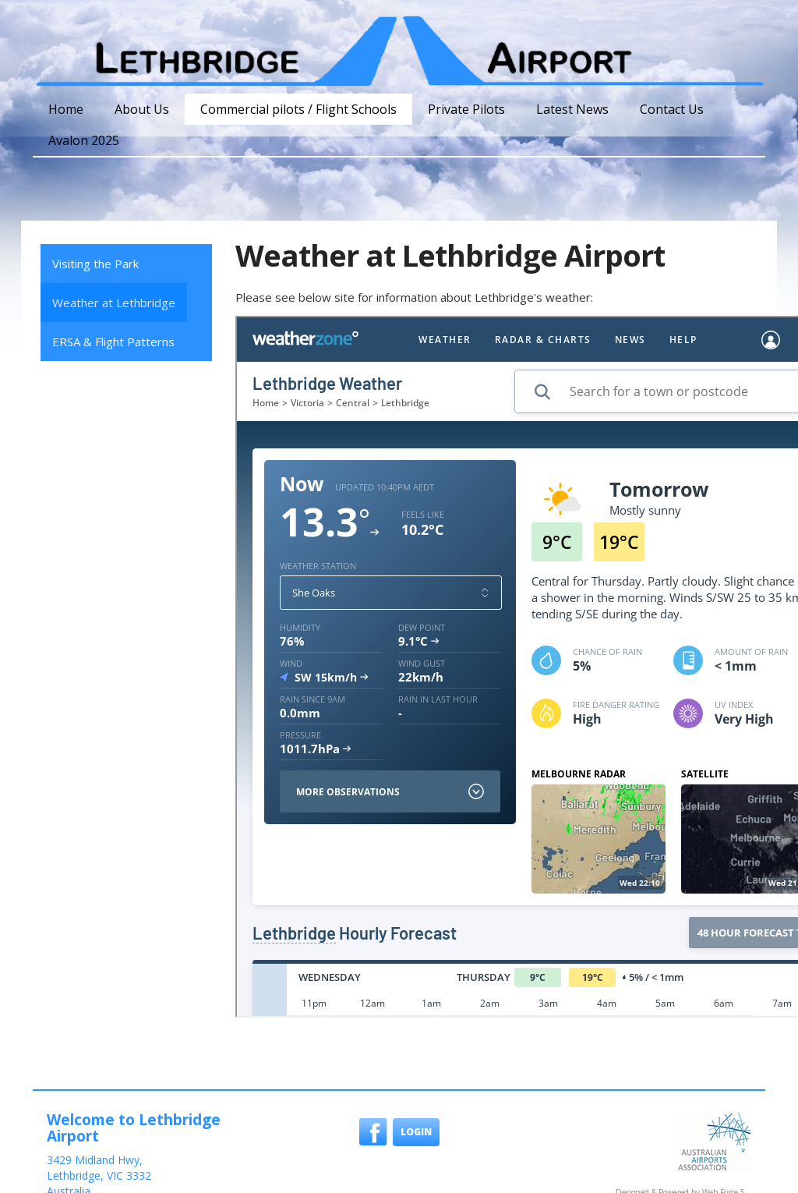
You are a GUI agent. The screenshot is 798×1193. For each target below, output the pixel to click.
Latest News (572, 109)
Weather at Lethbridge (113, 302)
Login (416, 1131)
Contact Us (672, 109)
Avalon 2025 (83, 140)
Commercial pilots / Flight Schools (298, 109)
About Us (142, 109)
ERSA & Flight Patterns (113, 341)
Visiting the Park (95, 263)
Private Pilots (466, 109)
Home (65, 109)
